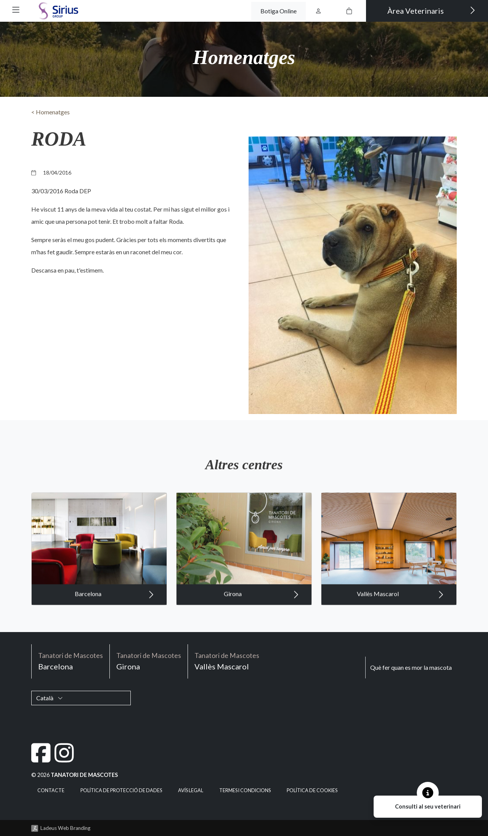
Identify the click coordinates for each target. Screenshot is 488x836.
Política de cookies (312, 790)
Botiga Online (278, 10)
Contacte (50, 790)
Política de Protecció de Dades (121, 790)
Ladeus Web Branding (65, 828)
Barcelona (114, 601)
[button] (16, 9)
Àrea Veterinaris (431, 10)
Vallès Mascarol (400, 601)
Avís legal (190, 790)
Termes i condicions (245, 790)
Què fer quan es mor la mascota (411, 667)
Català (49, 697)
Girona (261, 601)
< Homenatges (50, 112)
